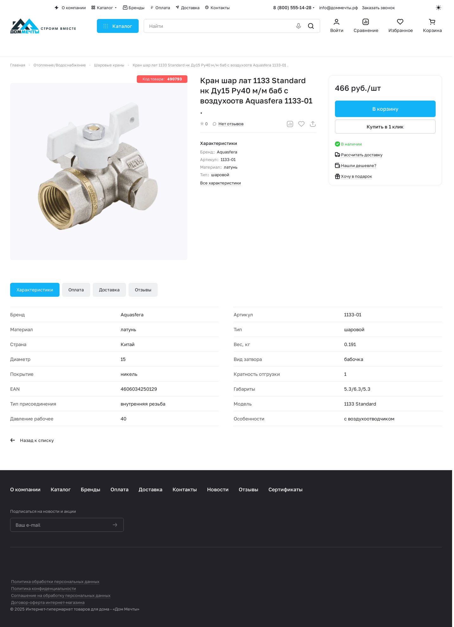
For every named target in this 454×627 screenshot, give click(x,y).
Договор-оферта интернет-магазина (48, 602)
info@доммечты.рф (338, 7)
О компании (25, 489)
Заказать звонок (378, 7)
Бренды (90, 489)
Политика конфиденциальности (43, 588)
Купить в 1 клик (385, 126)
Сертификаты (285, 489)
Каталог (61, 489)
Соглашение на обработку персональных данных (60, 595)
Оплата (76, 289)
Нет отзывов (228, 123)
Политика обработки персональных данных (55, 581)
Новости (218, 489)
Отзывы (143, 289)
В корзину (385, 109)
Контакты (185, 489)
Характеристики (34, 289)
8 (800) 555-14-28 (292, 7)
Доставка (109, 289)
